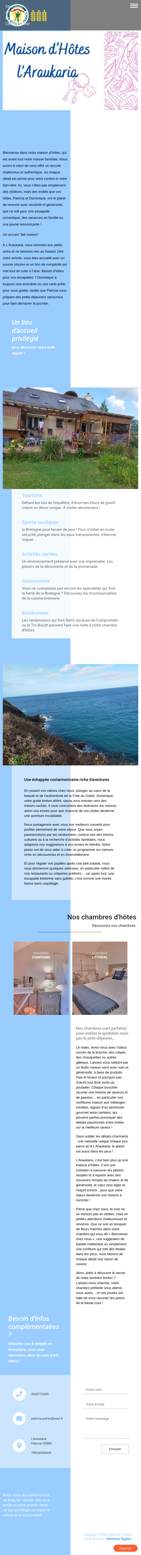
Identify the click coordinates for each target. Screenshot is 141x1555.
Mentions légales (118, 1539)
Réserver (125, 1548)
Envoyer (115, 1449)
